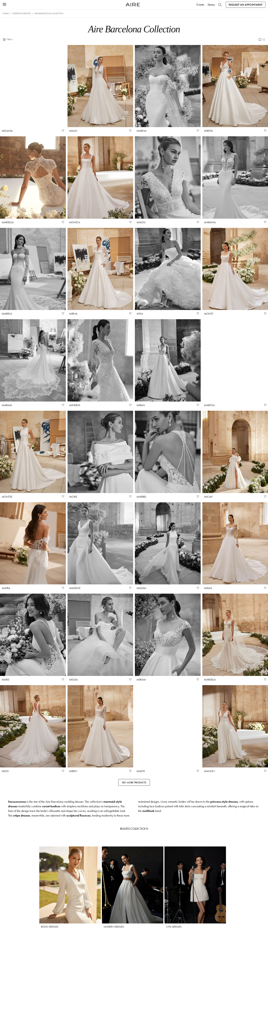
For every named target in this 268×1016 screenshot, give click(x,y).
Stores (211, 5)
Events (200, 5)
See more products (134, 782)
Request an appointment (246, 4)
